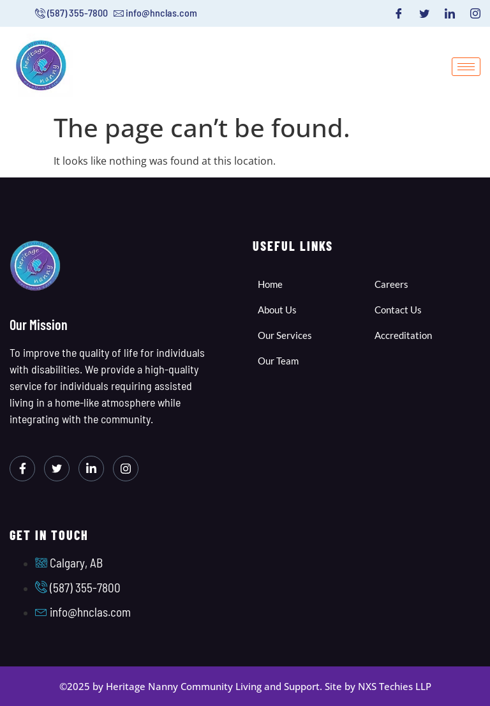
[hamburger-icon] (466, 66)
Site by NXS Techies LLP (378, 686)
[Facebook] (399, 13)
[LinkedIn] (450, 13)
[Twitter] (424, 13)
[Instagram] (475, 13)
